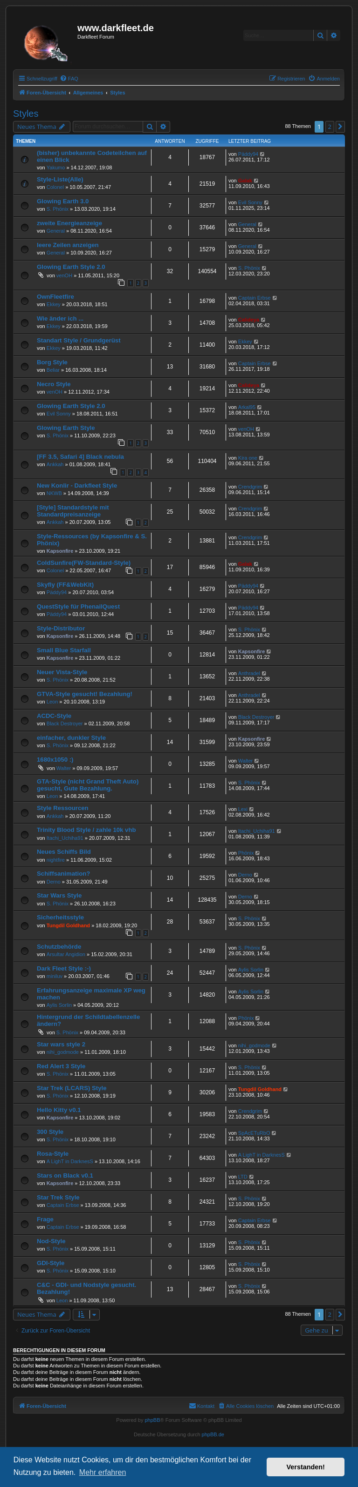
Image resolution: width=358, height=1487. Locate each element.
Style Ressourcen (63, 807)
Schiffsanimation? (63, 873)
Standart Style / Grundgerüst (79, 340)
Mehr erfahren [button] (102, 1472)
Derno (54, 881)
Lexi (243, 809)
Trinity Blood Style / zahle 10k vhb (86, 829)
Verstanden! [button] (306, 1467)
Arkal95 (246, 407)
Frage (45, 1219)
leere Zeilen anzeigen (68, 244)
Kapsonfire (60, 551)
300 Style (50, 1131)
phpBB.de (213, 1434)
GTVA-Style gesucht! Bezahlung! (84, 693)
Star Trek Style (58, 1197)
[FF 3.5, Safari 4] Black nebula (80, 456)
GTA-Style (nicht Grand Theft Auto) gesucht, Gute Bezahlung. (87, 785)
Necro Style (54, 384)
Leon (52, 701)
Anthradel (249, 673)
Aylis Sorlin (250, 969)
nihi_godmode (63, 1052)
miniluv (54, 976)
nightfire (56, 860)
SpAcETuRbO (254, 1133)
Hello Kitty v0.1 (59, 1109)
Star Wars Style (59, 895)
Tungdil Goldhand (68, 925)
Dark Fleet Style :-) (64, 968)
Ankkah (55, 464)
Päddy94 (248, 154)
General (56, 231)
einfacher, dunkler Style (71, 737)
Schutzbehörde (59, 946)
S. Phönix (58, 209)
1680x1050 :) (55, 759)
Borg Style (52, 362)
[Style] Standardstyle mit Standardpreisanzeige (73, 511)
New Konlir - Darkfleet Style (77, 485)
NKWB (54, 493)
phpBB (152, 1420)
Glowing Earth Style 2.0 (71, 266)
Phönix (246, 853)
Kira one (247, 458)
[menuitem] (69, 78)
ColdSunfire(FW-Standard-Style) (84, 562)
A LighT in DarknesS (70, 1161)
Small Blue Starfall (64, 650)
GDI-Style (50, 1262)
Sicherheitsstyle (60, 917)
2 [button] (329, 126)
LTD (243, 1176)
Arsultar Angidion (66, 954)
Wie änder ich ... (60, 318)
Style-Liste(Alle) (60, 179)
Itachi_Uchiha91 (65, 838)
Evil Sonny (250, 202)
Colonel (55, 187)
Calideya (248, 319)
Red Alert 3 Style (61, 1066)
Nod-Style (51, 1241)
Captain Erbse (254, 298)
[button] (340, 126)
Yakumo (56, 167)
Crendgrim (250, 486)
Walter (63, 768)
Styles (25, 113)
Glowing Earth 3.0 (63, 201)
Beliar (53, 370)
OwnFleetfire (55, 296)
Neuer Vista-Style (62, 672)
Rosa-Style (53, 1153)
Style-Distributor (61, 628)
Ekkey (54, 304)
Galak (245, 180)
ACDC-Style (54, 715)
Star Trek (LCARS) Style (72, 1088)
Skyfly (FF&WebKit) (65, 584)
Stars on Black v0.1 (65, 1175)
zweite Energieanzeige (69, 223)
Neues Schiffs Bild (64, 851)
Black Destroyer (65, 723)
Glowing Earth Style (66, 427)
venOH (64, 275)
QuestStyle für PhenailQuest (78, 606)
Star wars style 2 (61, 1044)
